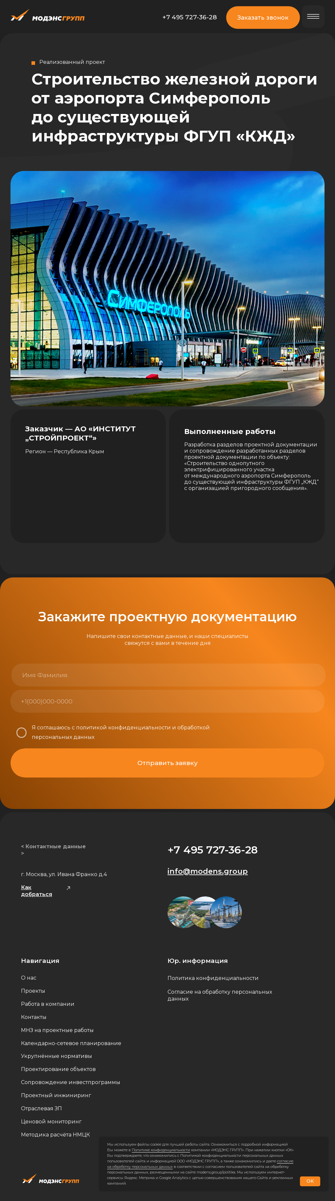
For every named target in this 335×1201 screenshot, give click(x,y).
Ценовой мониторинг (51, 1121)
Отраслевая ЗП (41, 1108)
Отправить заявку (167, 763)
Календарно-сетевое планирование (71, 1043)
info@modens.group (208, 871)
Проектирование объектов (58, 1069)
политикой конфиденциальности (123, 727)
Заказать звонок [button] (262, 17)
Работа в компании (47, 1004)
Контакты (34, 1017)
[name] (89, 675)
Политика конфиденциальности (213, 978)
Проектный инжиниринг (56, 1095)
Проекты (33, 991)
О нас (28, 978)
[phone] (88, 701)
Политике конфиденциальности (161, 1150)
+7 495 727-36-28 (189, 17)
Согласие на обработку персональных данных (220, 995)
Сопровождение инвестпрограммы (70, 1082)
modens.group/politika (216, 1172)
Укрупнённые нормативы (56, 1056)
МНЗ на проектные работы (57, 1030)
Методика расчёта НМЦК (55, 1135)
